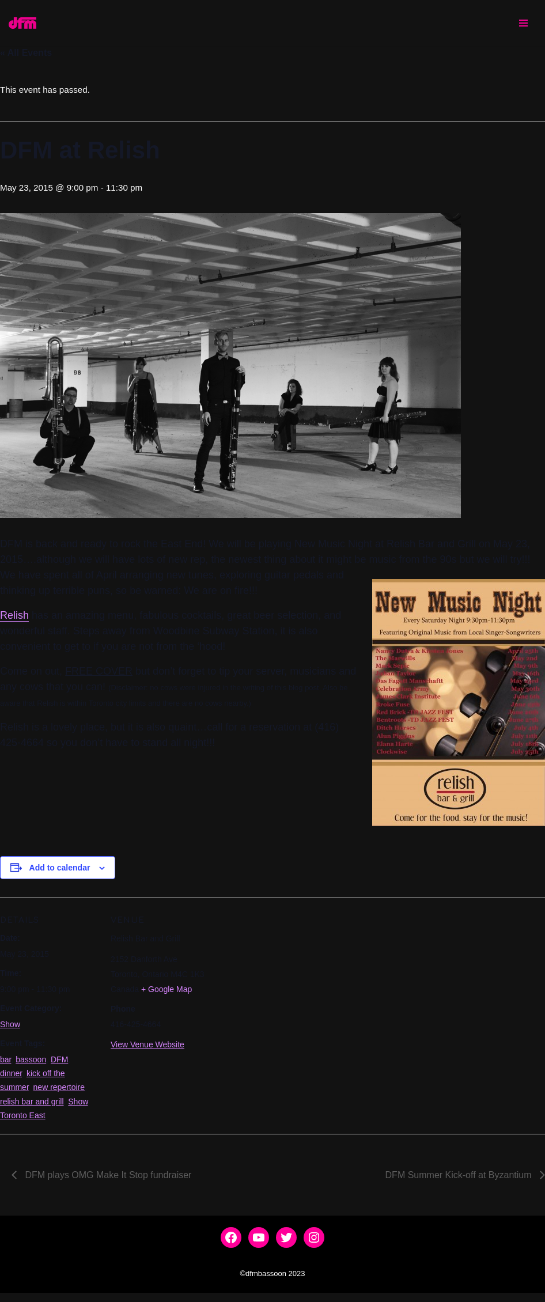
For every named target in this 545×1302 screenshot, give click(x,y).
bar (5, 1064)
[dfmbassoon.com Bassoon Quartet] (22, 23)
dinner (11, 1078)
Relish (14, 617)
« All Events (26, 53)
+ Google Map (166, 992)
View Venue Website (147, 1048)
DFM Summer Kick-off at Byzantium (459, 1184)
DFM (59, 1064)
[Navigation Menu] (523, 23)
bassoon (31, 1064)
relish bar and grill (32, 1107)
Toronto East (23, 1122)
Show (10, 1027)
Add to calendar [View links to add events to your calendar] (59, 870)
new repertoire (59, 1093)
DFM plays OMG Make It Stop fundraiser (106, 1184)
